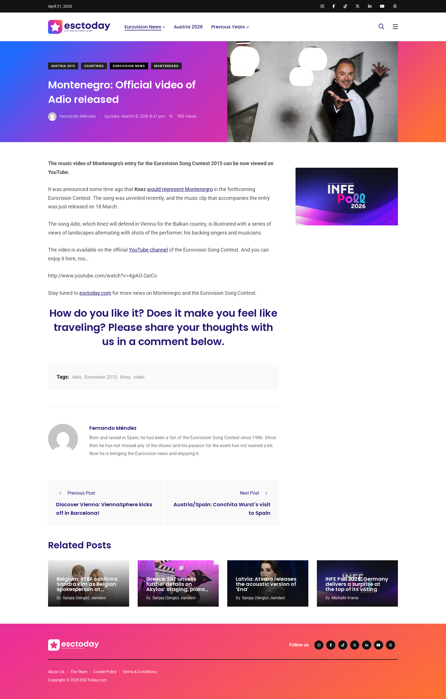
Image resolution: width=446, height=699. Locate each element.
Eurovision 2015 (100, 377)
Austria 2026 (188, 27)
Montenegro (166, 66)
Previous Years (228, 27)
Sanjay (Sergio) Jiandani (84, 598)
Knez (125, 377)
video (139, 377)
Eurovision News (143, 27)
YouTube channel (148, 250)
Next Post (255, 493)
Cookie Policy (105, 671)
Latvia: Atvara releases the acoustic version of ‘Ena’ (266, 584)
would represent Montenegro (180, 189)
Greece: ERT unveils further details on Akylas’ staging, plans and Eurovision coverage (175, 589)
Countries (94, 66)
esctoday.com (95, 293)
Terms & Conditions (140, 671)
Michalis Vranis (345, 598)
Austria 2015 (63, 66)
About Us (56, 671)
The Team (78, 671)
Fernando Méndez (113, 428)
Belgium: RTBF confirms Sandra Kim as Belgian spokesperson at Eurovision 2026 (87, 587)
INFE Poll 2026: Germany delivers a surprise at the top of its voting (356, 584)
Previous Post (75, 493)
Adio (76, 377)
